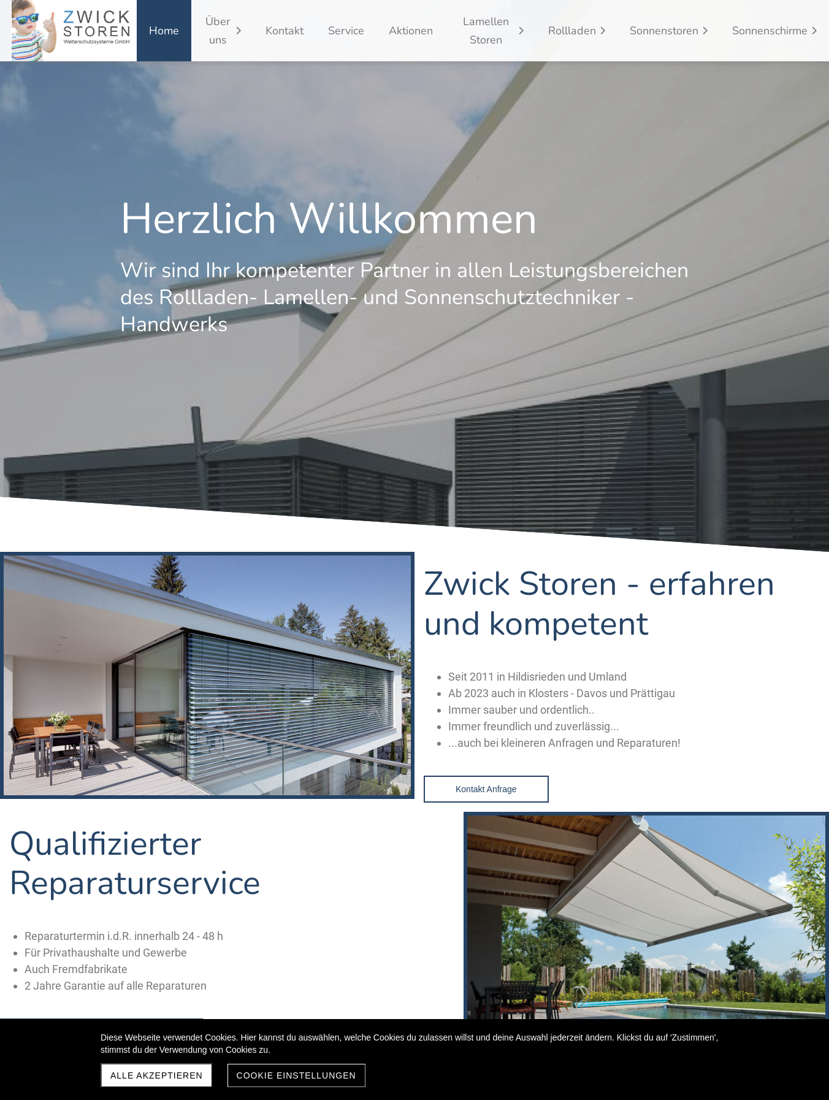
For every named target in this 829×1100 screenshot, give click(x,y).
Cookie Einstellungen (296, 1075)
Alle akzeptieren (156, 1075)
